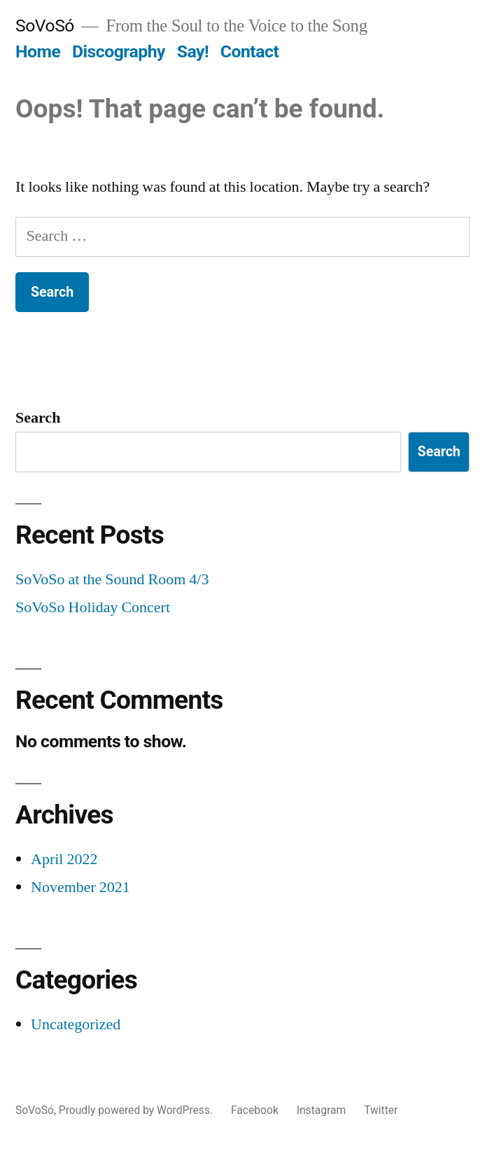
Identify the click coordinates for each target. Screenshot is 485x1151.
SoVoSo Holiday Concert (92, 607)
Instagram (321, 1110)
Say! (193, 51)
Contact (249, 51)
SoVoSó (44, 25)
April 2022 (64, 859)
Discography (118, 51)
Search (37, 418)
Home (37, 51)
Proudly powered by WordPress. (137, 1110)
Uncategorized (75, 1024)
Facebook (255, 1110)
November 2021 (80, 887)
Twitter (381, 1110)
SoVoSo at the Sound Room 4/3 (112, 579)
